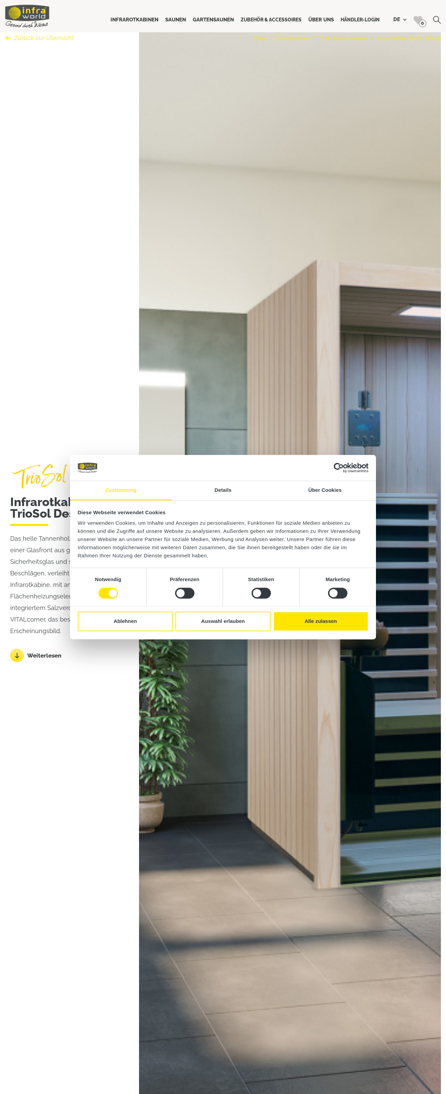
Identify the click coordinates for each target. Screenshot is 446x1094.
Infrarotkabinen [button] (134, 20)
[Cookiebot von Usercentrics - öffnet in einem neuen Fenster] (338, 468)
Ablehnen (125, 621)
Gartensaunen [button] (213, 20)
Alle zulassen (321, 621)
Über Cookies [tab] (325, 490)
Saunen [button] (175, 20)
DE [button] (400, 19)
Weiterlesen (44, 655)
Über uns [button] (321, 20)
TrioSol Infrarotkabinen (343, 38)
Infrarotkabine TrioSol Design (409, 38)
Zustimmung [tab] (121, 490)
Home (260, 38)
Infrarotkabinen (292, 38)
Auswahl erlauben (223, 621)
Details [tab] (223, 490)
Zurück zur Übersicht (39, 37)
